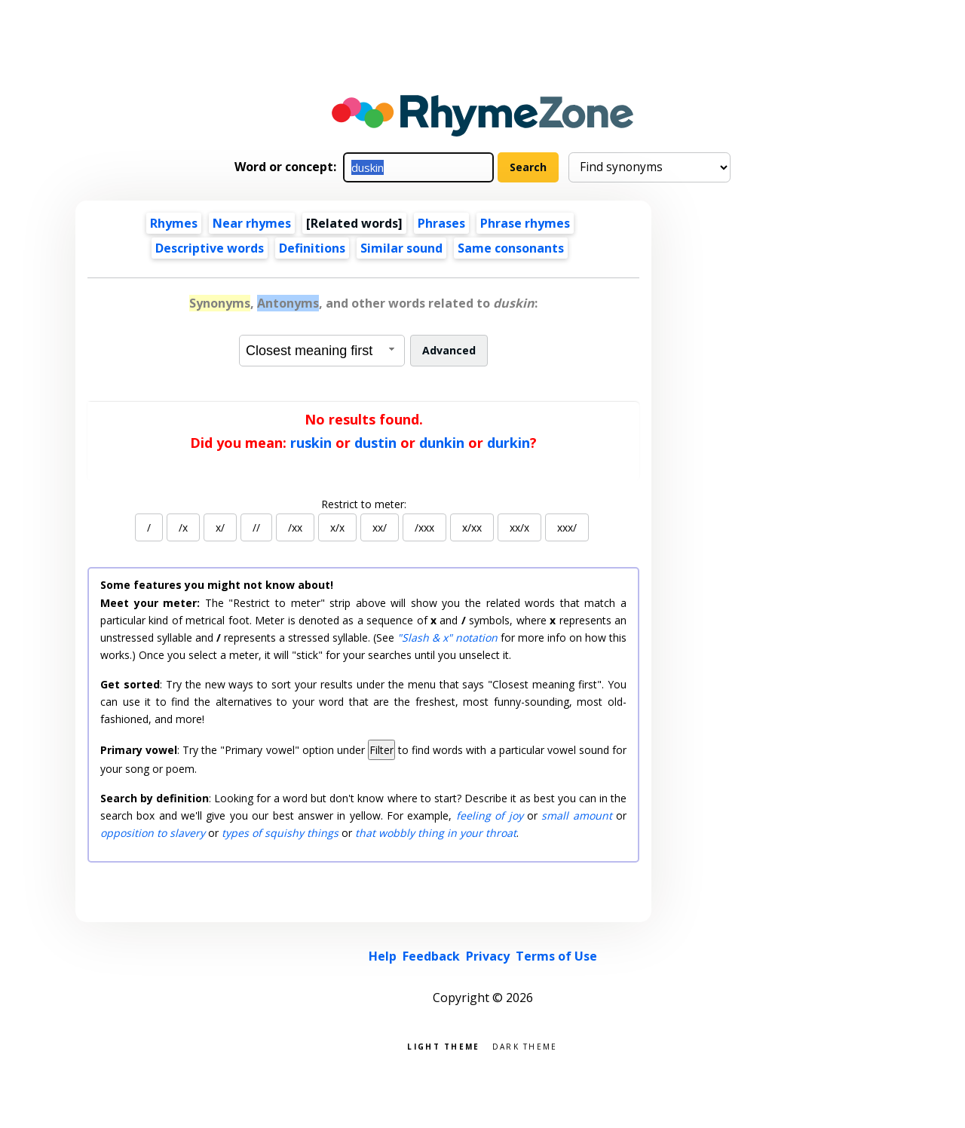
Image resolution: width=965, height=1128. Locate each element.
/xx (295, 527)
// (256, 527)
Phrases (441, 223)
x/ (220, 527)
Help (383, 956)
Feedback (431, 956)
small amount (576, 815)
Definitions (312, 248)
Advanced (449, 350)
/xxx (424, 527)
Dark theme (525, 1045)
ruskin (311, 443)
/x (183, 527)
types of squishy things (280, 833)
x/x (337, 527)
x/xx (472, 527)
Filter (381, 750)
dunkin (441, 443)
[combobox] (322, 350)
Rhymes (174, 223)
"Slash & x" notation (447, 637)
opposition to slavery (152, 833)
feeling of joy (489, 815)
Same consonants (511, 248)
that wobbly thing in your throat (435, 833)
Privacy (488, 956)
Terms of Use (556, 956)
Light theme (443, 1045)
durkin (508, 443)
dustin (375, 443)
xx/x (519, 527)
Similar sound (401, 248)
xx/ (379, 527)
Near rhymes (252, 223)
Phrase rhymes (525, 223)
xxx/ (567, 527)
